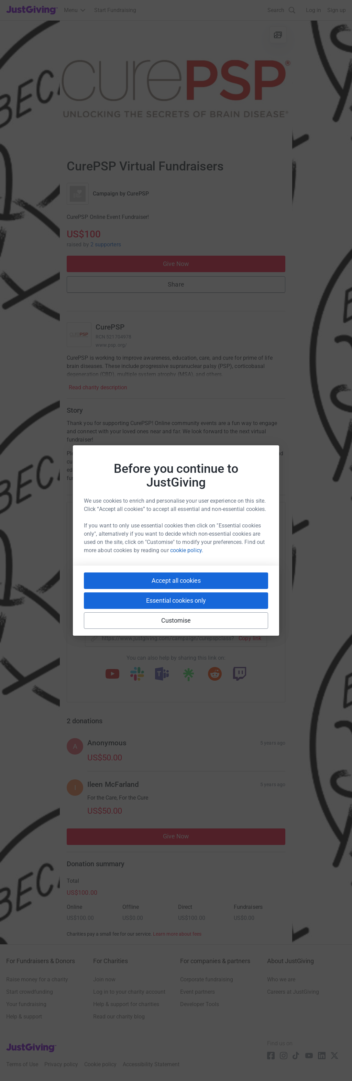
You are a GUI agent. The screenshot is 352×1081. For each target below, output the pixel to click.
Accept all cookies (176, 580)
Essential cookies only (176, 600)
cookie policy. (186, 550)
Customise (176, 620)
